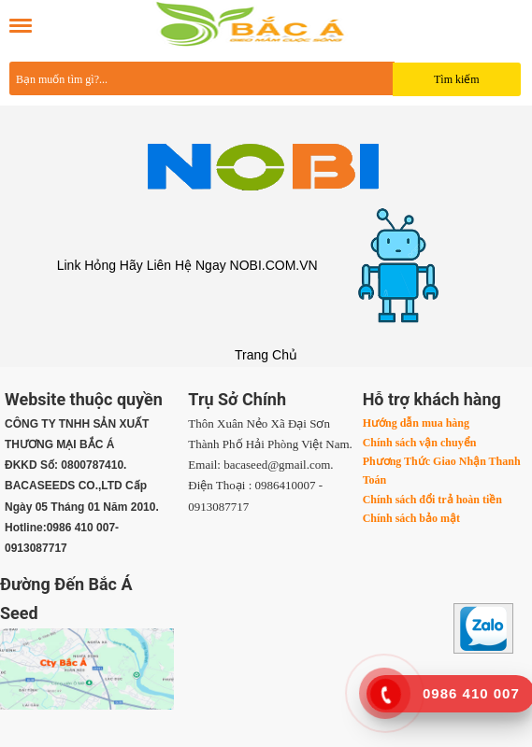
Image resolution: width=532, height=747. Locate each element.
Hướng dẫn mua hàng (416, 423)
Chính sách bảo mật (411, 518)
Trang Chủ (266, 354)
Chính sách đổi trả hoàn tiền (432, 499)
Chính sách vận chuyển (420, 442)
